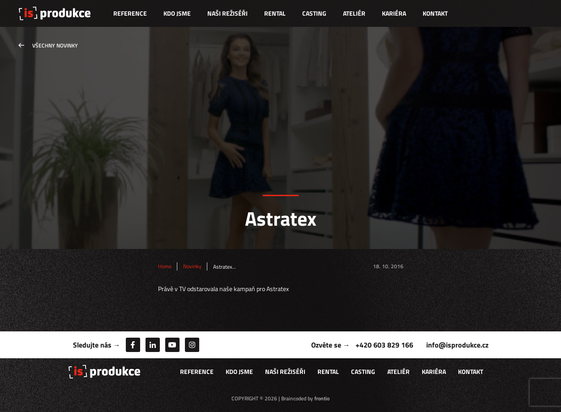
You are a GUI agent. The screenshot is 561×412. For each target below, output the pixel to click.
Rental (275, 13)
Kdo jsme (177, 13)
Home (164, 266)
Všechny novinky (55, 45)
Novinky (192, 266)
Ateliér (354, 13)
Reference (130, 13)
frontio (322, 398)
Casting (314, 13)
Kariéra (394, 13)
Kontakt (435, 13)
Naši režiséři (227, 13)
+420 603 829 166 (384, 344)
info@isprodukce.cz (457, 344)
